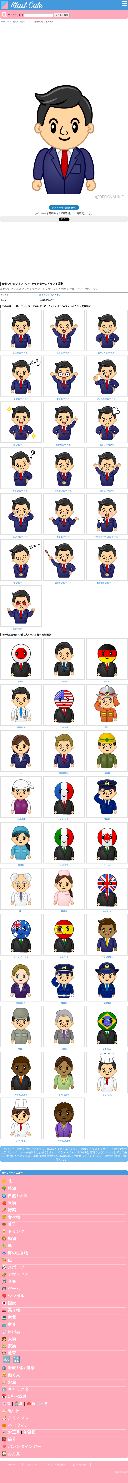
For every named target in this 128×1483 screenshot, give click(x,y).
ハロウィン (18, 1425)
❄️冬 (43, 1403)
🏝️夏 (18, 1403)
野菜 (12, 1210)
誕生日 (14, 1410)
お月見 (14, 1453)
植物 (12, 1188)
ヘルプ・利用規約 (56, 1464)
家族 (12, 1346)
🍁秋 (30, 1403)
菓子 (12, 1224)
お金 (12, 1382)
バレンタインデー (24, 1446)
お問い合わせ (79, 1464)
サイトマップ (34, 1464)
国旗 (12, 1303)
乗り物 (14, 1310)
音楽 (12, 1281)
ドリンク (16, 1231)
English (11, 1464)
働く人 (15, 22)
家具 (12, 1324)
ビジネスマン (25, 22)
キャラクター (20, 1389)
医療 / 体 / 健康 (21, 1367)
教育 (12, 1353)
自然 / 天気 (17, 1195)
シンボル (16, 1296)
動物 (12, 1238)
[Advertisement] (64, 49)
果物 (12, 1203)
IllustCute (5, 22)
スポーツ (16, 1267)
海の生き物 (18, 1253)
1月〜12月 (17, 1396)
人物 (12, 1339)
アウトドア (18, 1274)
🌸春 (6, 1403)
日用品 (14, 1331)
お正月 (14, 1432)
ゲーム (14, 1288)
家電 (12, 1317)
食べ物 (14, 1217)
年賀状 (29, 1432)
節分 (12, 1439)
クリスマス (18, 1418)
